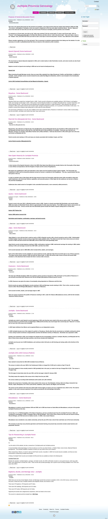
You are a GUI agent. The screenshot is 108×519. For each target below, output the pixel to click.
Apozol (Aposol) (13, 57)
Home (40, 509)
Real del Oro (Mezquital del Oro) (17, 124)
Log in (97, 9)
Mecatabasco (12, 403)
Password (85, 26)
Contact (96, 1)
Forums (85, 44)
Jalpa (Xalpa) (12, 233)
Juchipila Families (64, 509)
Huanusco (11, 271)
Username (85, 21)
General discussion (13, 22)
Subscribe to (9, 505)
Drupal (56, 511)
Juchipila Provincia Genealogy (34, 5)
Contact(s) (45, 509)
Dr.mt (106, 518)
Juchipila (11, 316)
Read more (12, 47)
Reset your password (88, 36)
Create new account (88, 35)
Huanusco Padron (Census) (16, 296)
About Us (52, 509)
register (23, 89)
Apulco (10, 199)
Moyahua (11, 99)
